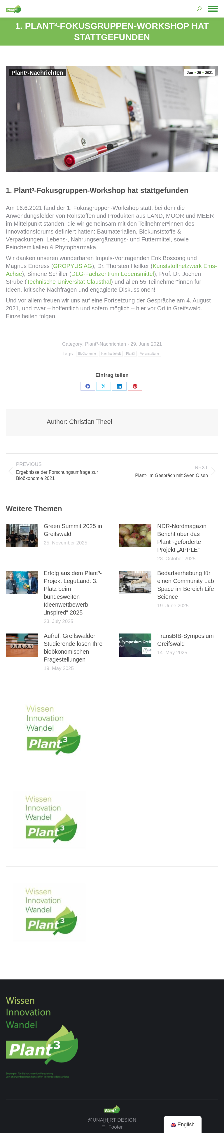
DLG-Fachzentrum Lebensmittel (112, 274)
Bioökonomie (87, 353)
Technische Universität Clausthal (69, 282)
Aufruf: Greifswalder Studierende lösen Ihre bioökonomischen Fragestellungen (73, 648)
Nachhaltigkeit (111, 353)
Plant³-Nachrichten (37, 72)
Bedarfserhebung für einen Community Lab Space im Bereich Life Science (185, 585)
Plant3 (130, 353)
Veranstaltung (149, 353)
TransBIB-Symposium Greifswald (185, 640)
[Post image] (22, 535)
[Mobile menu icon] (212, 9)
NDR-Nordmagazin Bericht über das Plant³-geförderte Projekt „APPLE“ (181, 538)
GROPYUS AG (72, 266)
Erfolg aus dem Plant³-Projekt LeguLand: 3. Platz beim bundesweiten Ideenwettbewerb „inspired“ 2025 (73, 593)
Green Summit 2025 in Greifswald (73, 530)
